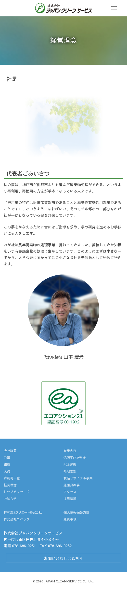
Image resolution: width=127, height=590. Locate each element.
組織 (7, 464)
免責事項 (70, 519)
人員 (7, 471)
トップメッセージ (17, 491)
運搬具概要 (72, 485)
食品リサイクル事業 (78, 478)
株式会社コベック (17, 519)
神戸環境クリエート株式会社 (22, 512)
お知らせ (10, 498)
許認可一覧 (12, 478)
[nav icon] (114, 8)
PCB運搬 (70, 464)
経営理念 (10, 485)
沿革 (7, 457)
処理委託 (70, 471)
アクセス (70, 491)
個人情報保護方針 (76, 512)
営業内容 (70, 450)
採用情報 (70, 498)
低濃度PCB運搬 (75, 457)
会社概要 (10, 450)
